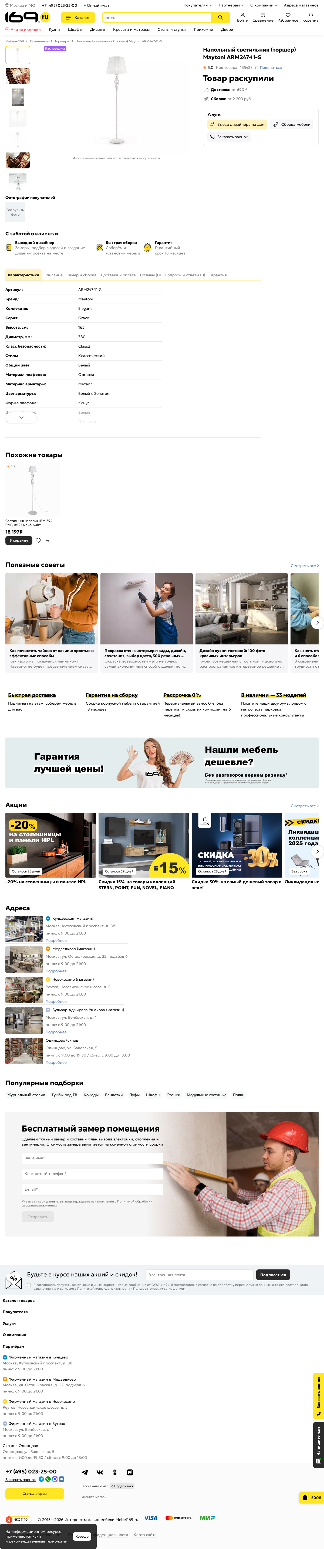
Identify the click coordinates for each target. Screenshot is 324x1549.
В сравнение (47, 540)
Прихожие (203, 29)
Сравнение (263, 17)
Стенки (173, 1094)
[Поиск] (220, 17)
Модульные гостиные (207, 1094)
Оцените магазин (94, 1497)
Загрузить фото (15, 212)
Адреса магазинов (301, 5)
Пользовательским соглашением (159, 1288)
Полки (239, 1094)
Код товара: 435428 (234, 67)
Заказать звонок (232, 136)
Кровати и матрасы (131, 29)
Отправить (38, 1216)
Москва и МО (22, 5)
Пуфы (134, 1094)
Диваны (97, 29)
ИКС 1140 (21, 1519)
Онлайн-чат (98, 5)
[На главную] (27, 17)
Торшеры (62, 41)
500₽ (316, 1497)
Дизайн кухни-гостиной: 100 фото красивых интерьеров (232, 653)
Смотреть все (303, 565)
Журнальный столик (26, 1094)
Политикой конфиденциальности (103, 1288)
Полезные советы (35, 565)
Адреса (17, 908)
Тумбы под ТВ (64, 1094)
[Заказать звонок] (318, 1396)
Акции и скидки (26, 29)
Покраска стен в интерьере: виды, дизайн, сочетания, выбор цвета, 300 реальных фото (145, 653)
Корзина (310, 17)
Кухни (54, 29)
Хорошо (82, 1536)
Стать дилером (35, 1494)
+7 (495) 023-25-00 (59, 5)
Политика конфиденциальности (98, 1534)
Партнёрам (229, 5)
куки (36, 1536)
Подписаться (273, 1274)
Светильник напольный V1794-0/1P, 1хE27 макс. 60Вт (29, 523)
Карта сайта (145, 1534)
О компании (262, 5)
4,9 (13, 466)
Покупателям (196, 5)
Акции (16, 805)
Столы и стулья (172, 29)
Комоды (91, 1094)
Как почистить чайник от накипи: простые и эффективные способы (51, 653)
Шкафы (75, 29)
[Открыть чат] (318, 1445)
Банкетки (114, 1094)
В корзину (18, 540)
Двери (227, 29)
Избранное (288, 17)
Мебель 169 (14, 41)
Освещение (39, 41)
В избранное (38, 540)
